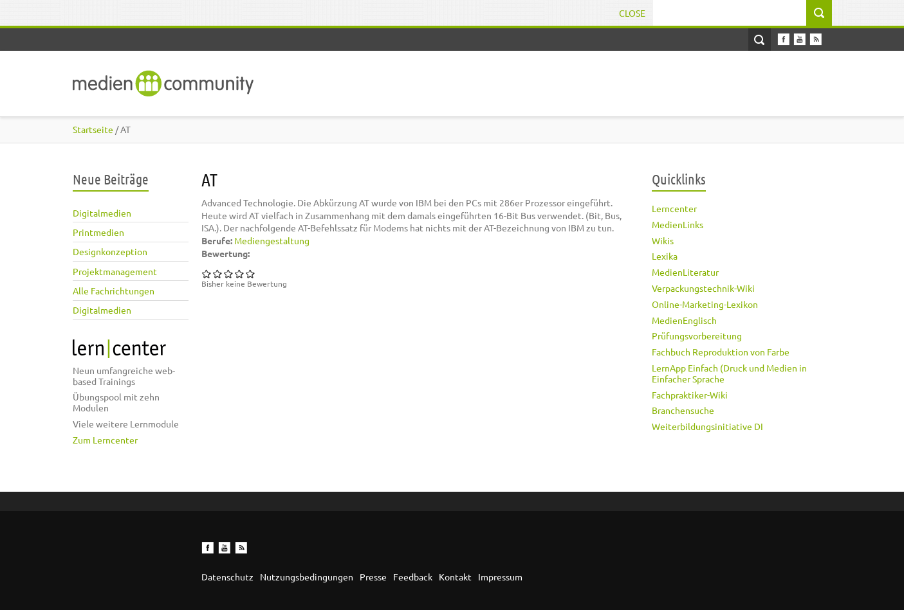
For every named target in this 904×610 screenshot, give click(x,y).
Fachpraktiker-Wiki (690, 394)
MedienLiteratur (685, 272)
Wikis (663, 240)
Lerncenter (674, 208)
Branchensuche (683, 410)
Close (632, 13)
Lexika (665, 256)
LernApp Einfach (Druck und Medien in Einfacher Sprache (729, 373)
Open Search (759, 39)
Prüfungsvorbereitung (697, 335)
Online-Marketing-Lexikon (705, 304)
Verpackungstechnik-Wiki (703, 288)
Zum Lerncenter (105, 439)
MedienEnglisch (684, 320)
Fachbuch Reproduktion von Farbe (720, 351)
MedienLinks (677, 224)
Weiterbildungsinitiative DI (707, 426)
